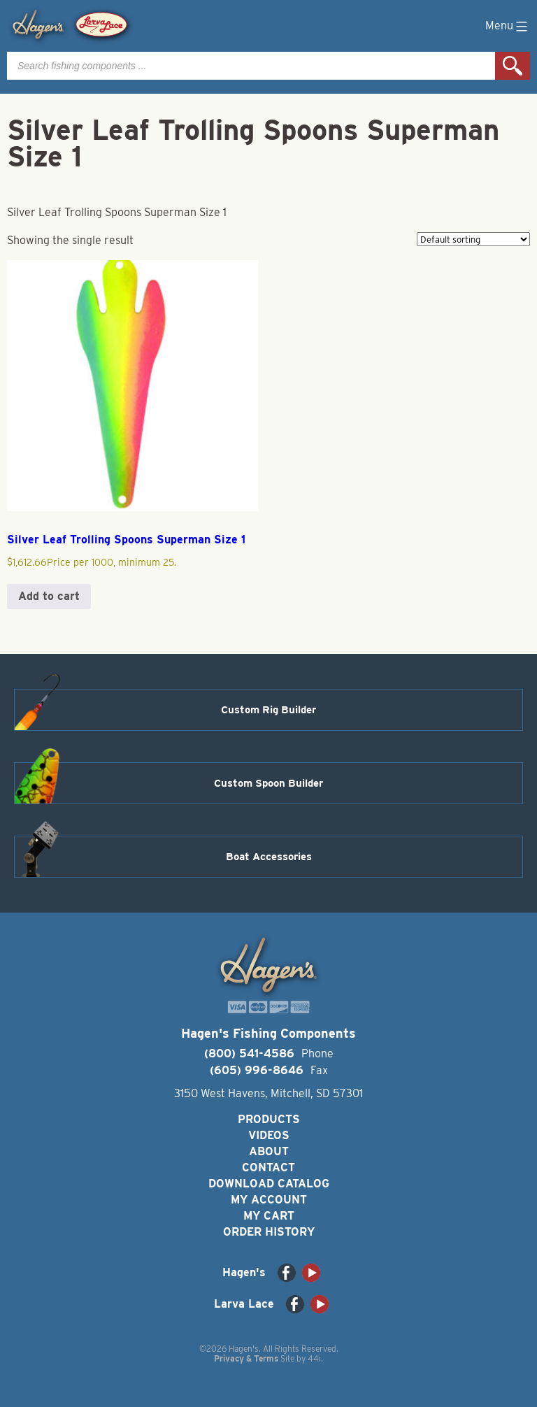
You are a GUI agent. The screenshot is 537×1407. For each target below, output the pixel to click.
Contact (268, 1167)
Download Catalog (268, 1183)
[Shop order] (473, 239)
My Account (269, 1199)
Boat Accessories (269, 856)
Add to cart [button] (49, 596)
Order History (269, 1231)
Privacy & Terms (246, 1358)
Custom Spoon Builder (268, 783)
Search (512, 66)
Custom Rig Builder (268, 710)
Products (269, 1119)
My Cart (268, 1215)
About (269, 1151)
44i (314, 1358)
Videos (268, 1135)
